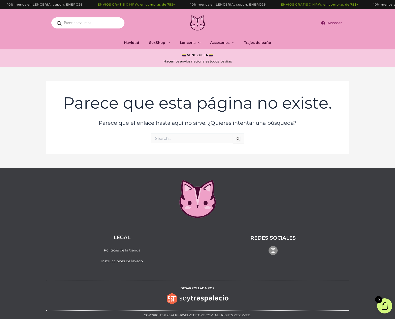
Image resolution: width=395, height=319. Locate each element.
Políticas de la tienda (122, 250)
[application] (170, 42)
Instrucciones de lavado (122, 261)
